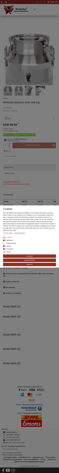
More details (7, 252)
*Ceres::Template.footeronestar (11, 453)
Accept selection (29, 260)
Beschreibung (9, 167)
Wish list (7, 151)
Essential (9, 237)
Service (5, 429)
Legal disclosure (19, 233)
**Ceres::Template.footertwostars (12, 455)
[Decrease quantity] (9, 146)
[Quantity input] (5, 145)
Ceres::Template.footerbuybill (10, 449)
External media (11, 243)
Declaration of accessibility (12, 459)
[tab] (29, 167)
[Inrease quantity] (9, 144)
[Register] (6, 2)
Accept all (29, 256)
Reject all (29, 264)
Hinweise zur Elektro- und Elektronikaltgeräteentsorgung (35, 460)
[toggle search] (41, 2)
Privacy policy (8, 233)
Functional (9, 249)
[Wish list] (44, 2)
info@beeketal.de (11, 432)
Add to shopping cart (40, 145)
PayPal (8, 246)
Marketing (9, 240)
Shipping (13, 156)
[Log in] (2, 2)
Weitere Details (9, 173)
